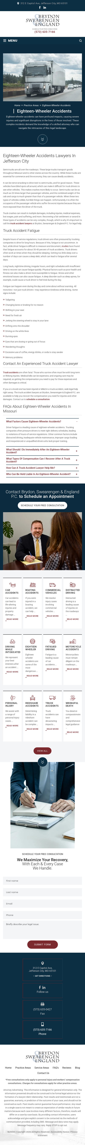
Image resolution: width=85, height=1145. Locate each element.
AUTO (12, 603)
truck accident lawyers (21, 223)
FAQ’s (56, 1068)
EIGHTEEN (32, 660)
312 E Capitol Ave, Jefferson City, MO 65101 (44, 3)
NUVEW (11, 1132)
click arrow (42, 762)
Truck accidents (11, 372)
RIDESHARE (32, 716)
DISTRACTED (72, 603)
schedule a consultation (38, 399)
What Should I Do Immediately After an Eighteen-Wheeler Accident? (38, 451)
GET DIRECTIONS (42, 976)
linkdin (44, 7)
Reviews (66, 1068)
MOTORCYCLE (72, 660)
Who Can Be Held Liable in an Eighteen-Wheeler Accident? (38, 474)
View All (42, 751)
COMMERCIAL (32, 603)
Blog (77, 1068)
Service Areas (41, 1068)
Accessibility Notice (60, 1132)
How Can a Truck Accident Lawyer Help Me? (30, 467)
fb (39, 7)
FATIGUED (52, 660)
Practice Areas (23, 1068)
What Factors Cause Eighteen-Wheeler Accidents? (33, 421)
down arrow (42, 139)
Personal (12, 716)
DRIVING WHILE (12, 660)
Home (8, 1068)
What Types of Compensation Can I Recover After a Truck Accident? (38, 460)
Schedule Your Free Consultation (42, 505)
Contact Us (43, 1073)
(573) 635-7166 (44, 32)
